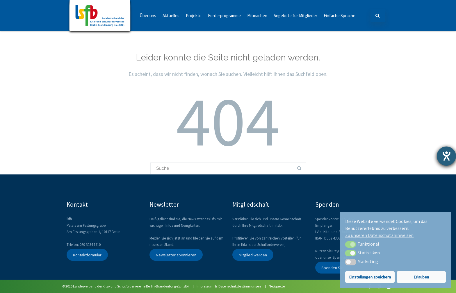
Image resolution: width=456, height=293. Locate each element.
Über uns (148, 15)
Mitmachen (257, 15)
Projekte (194, 15)
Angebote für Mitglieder (295, 15)
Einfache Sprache (339, 15)
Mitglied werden (252, 254)
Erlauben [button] (421, 277)
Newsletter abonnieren (176, 254)
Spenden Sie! (332, 267)
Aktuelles (171, 15)
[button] (350, 244)
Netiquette (277, 286)
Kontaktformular (87, 254)
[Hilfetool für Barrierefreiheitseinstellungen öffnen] (446, 156)
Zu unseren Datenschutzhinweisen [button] (379, 235)
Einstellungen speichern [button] (370, 277)
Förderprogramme (224, 15)
